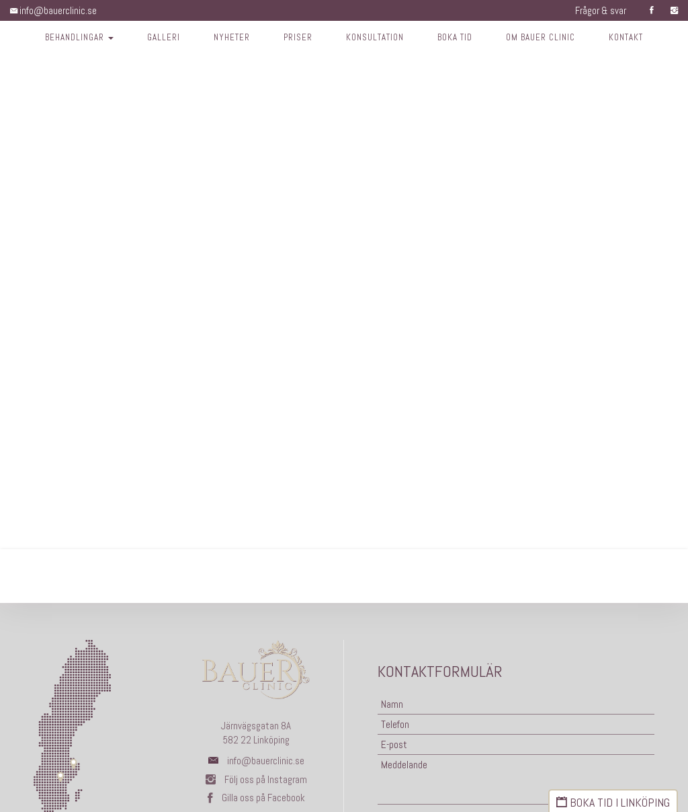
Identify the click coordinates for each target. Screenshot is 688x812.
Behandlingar (78, 37)
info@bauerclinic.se (53, 10)
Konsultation (375, 37)
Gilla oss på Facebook (256, 797)
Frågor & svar (600, 10)
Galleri (162, 37)
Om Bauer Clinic (541, 37)
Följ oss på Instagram (256, 779)
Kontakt (626, 37)
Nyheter (231, 37)
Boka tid (455, 37)
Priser (297, 37)
